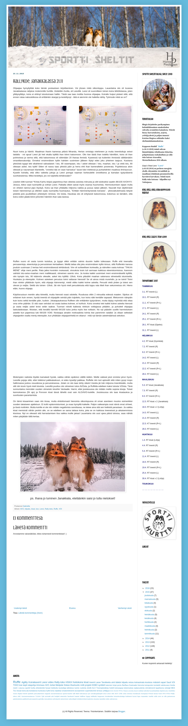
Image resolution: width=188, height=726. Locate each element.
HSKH (69, 682)
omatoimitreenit (68, 691)
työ (89, 693)
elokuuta (149, 610)
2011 (147, 650)
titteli (77, 693)
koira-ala (25, 691)
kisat (33, 509)
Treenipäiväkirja (102, 688)
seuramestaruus (56, 693)
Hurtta (172, 685)
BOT (116, 693)
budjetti (57, 696)
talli (74, 693)
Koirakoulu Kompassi (140, 693)
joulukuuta (149, 595)
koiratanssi (33, 691)
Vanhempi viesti (125, 608)
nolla (155, 696)
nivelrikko (171, 691)
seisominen (64, 699)
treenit (92, 682)
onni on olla (162, 696)
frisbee (67, 685)
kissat (19, 691)
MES (173, 688)
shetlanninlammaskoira (85, 699)
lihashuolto (75, 685)
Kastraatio (133, 685)
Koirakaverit (34, 682)
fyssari (48, 688)
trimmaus (40, 685)
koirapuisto (149, 685)
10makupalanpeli (97, 693)
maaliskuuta (150, 626)
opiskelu (31, 693)
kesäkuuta (149, 618)
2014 (147, 638)
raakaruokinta (139, 688)
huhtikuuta (149, 622)
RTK (164, 693)
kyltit (48, 691)
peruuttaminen (39, 693)
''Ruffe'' (160, 146)
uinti (113, 682)
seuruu (22, 688)
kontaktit (157, 685)
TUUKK (38, 696)
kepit (25, 685)
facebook (71, 696)
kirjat (115, 685)
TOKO (16, 685)
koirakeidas (109, 696)
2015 (147, 592)
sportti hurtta (30, 688)
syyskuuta (149, 607)
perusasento (33, 699)
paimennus (171, 696)
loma (52, 691)
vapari (163, 682)
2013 (147, 642)
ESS (111, 691)
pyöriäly (41, 699)
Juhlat (52, 685)
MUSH (116, 691)
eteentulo (63, 696)
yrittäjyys (106, 691)
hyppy (88, 696)
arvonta (131, 691)
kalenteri (109, 685)
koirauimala (139, 682)
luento (77, 688)
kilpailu (27, 509)
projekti (88, 685)
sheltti (89, 688)
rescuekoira (48, 699)
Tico (14, 691)
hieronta (141, 685)
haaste (77, 696)
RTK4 (168, 693)
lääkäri (118, 682)
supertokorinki (90, 691)
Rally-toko (49, 509)
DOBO (95, 685)
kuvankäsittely (154, 691)
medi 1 (15, 688)
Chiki (120, 693)
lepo (138, 696)
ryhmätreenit (150, 688)
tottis (107, 699)
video (51, 682)
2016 (147, 588)
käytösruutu (164, 691)
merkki (151, 696)
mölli (82, 685)
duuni (136, 691)
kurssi (135, 696)
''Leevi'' (160, 166)
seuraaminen (79, 691)
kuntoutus (42, 691)
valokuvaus (165, 685)
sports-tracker (67, 693)
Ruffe (56, 509)
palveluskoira (17, 699)
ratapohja (32, 685)
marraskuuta (150, 599)
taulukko (103, 699)
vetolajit (167, 688)
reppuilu (47, 693)
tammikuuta (150, 634)
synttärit (101, 685)
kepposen (101, 696)
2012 (147, 646)
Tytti (42, 696)
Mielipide (59, 685)
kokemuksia (128, 688)
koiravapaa (119, 688)
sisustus (96, 699)
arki (52, 696)
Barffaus (125, 685)
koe (37, 509)
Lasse (98, 682)
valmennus (113, 699)
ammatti (48, 696)
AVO (22, 509)
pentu (119, 685)
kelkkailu (94, 696)
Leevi (42, 509)
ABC (113, 693)
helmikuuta (149, 630)
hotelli (111, 688)
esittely (140, 691)
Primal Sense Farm (155, 693)
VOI (60, 509)
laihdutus (70, 688)
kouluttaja (62, 688)
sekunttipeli (73, 699)
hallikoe (82, 696)
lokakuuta (149, 603)
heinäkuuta (150, 614)
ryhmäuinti (56, 699)
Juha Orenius (127, 693)
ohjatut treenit (22, 693)
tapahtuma (159, 688)
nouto (15, 693)
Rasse (125, 691)
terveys (99, 691)
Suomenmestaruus (28, 696)
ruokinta (83, 688)
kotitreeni (128, 696)
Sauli (169, 682)
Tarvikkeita (106, 682)
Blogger (121, 711)
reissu (131, 682)
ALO (94, 688)
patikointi (26, 699)
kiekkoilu (54, 688)
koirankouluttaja (119, 696)
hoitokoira (78, 682)
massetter (144, 696)
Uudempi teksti (20, 608)
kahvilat (146, 691)
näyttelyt (58, 691)
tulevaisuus (83, 693)
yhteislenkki (40, 688)
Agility (24, 682)
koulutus (148, 682)
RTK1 (121, 691)
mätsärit (156, 682)
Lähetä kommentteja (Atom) (30, 613)
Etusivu (72, 608)
